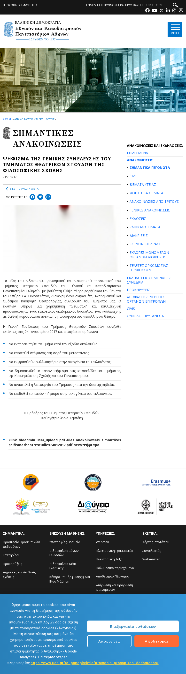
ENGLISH (92, 5)
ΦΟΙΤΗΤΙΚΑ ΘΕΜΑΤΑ (146, 193)
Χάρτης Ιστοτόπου (155, 542)
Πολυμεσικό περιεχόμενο (115, 568)
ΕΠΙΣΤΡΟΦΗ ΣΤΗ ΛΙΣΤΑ (22, 188)
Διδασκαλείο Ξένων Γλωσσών (63, 552)
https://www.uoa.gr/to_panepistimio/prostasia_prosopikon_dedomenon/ (94, 663)
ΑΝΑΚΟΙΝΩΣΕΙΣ (140, 160)
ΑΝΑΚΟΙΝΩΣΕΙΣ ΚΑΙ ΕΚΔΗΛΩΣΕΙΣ (34, 119)
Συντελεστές (151, 550)
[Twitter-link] (161, 11)
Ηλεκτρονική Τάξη (109, 559)
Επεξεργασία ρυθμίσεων (133, 626)
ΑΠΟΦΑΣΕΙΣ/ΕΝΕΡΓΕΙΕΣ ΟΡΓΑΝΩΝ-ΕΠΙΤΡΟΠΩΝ (146, 299)
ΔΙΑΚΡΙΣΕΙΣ (139, 235)
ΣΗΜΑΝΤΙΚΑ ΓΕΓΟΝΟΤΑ (150, 167)
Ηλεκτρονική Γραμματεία (114, 550)
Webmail (102, 542)
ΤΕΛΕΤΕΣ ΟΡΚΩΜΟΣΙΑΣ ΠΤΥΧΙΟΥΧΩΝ (149, 267)
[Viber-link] (181, 11)
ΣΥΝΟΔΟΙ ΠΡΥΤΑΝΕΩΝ (145, 316)
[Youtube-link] (154, 11)
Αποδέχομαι (156, 641)
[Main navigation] (174, 29)
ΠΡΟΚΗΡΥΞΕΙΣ (138, 289)
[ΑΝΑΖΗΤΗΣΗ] (163, 5)
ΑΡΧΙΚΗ (7, 119)
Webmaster (151, 559)
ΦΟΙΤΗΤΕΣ (30, 5)
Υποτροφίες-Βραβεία (64, 542)
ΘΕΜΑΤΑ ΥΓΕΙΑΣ (143, 184)
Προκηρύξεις (12, 564)
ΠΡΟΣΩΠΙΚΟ (11, 5)
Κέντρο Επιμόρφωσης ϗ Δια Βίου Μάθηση (69, 579)
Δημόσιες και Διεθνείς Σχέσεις (19, 574)
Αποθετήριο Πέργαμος (112, 576)
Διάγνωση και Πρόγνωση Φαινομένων (114, 587)
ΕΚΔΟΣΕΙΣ (138, 218)
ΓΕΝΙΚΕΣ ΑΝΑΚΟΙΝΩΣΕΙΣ (150, 210)
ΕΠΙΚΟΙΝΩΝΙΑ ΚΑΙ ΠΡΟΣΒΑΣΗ (121, 5)
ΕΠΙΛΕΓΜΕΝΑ (137, 152)
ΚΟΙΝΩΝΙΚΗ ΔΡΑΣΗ (146, 244)
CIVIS (134, 176)
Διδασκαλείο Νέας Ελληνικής (62, 566)
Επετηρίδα (11, 555)
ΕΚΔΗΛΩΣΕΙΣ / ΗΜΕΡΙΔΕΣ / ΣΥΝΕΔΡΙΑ (148, 280)
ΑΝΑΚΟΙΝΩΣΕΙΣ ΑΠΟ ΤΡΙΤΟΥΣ (154, 201)
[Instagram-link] (174, 11)
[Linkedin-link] (168, 11)
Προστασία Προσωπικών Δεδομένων (21, 544)
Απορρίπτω (109, 641)
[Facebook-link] (147, 11)
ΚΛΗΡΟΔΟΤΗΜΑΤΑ (145, 227)
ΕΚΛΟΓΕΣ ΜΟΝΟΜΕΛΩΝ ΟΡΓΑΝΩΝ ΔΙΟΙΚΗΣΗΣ (149, 254)
